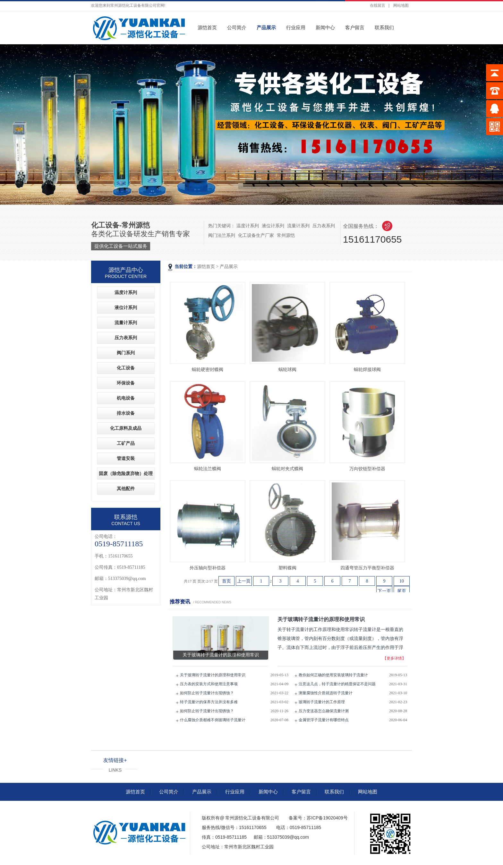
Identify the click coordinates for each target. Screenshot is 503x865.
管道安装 (126, 458)
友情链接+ (115, 760)
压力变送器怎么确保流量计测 (324, 711)
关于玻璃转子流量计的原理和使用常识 (212, 675)
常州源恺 (286, 235)
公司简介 (236, 27)
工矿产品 (126, 443)
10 (401, 581)
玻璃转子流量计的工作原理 (322, 702)
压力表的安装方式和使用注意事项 (209, 684)
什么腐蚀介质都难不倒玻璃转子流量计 (212, 720)
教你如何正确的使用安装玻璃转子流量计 (333, 675)
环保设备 (126, 383)
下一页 (384, 591)
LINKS (115, 770)
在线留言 (377, 5)
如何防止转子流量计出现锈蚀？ (207, 693)
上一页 (244, 581)
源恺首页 (207, 27)
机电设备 (126, 398)
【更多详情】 (394, 658)
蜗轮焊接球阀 (367, 369)
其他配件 (126, 488)
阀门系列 (126, 352)
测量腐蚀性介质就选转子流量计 (326, 693)
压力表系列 (323, 225)
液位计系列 (273, 225)
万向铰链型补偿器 (367, 468)
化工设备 (126, 368)
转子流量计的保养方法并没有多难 (209, 702)
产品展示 (266, 27)
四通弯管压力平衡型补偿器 (367, 568)
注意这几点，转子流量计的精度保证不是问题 (337, 684)
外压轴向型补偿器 (208, 568)
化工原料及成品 (125, 428)
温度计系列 (247, 225)
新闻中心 (325, 27)
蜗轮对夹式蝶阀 (287, 468)
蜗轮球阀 (287, 369)
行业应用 (295, 27)
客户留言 (354, 27)
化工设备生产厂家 (256, 235)
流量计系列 (298, 225)
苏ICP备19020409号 (327, 817)
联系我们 (384, 27)
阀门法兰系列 (221, 235)
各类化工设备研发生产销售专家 (140, 235)
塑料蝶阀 (287, 568)
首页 (226, 581)
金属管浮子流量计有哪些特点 (324, 720)
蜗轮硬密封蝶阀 (207, 369)
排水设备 (126, 413)
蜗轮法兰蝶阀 (207, 468)
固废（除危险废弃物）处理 (126, 473)
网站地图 (401, 5)
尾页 (401, 591)
